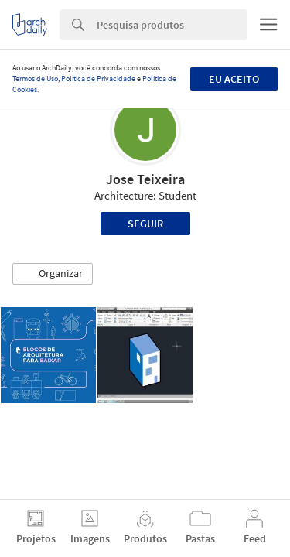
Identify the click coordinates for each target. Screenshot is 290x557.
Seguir (145, 224)
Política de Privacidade (98, 78)
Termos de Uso (35, 78)
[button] (52, 274)
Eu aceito (234, 79)
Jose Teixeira (145, 179)
